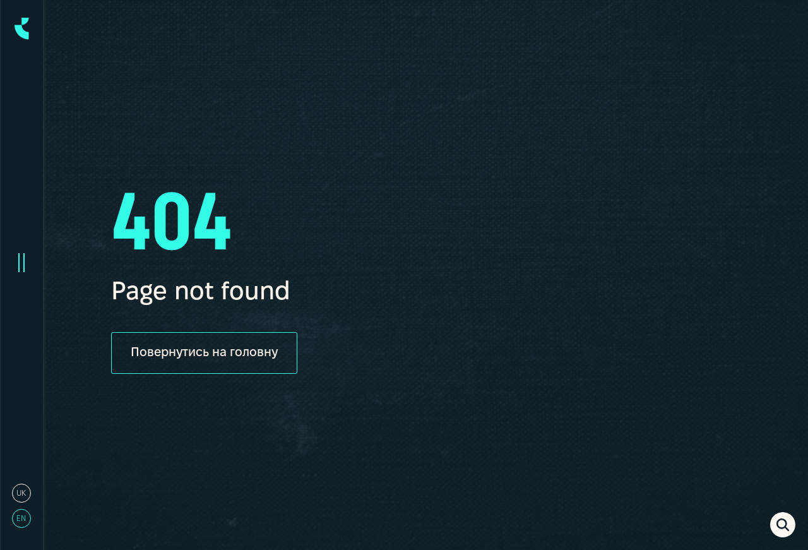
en (21, 518)
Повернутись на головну (204, 353)
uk (21, 493)
